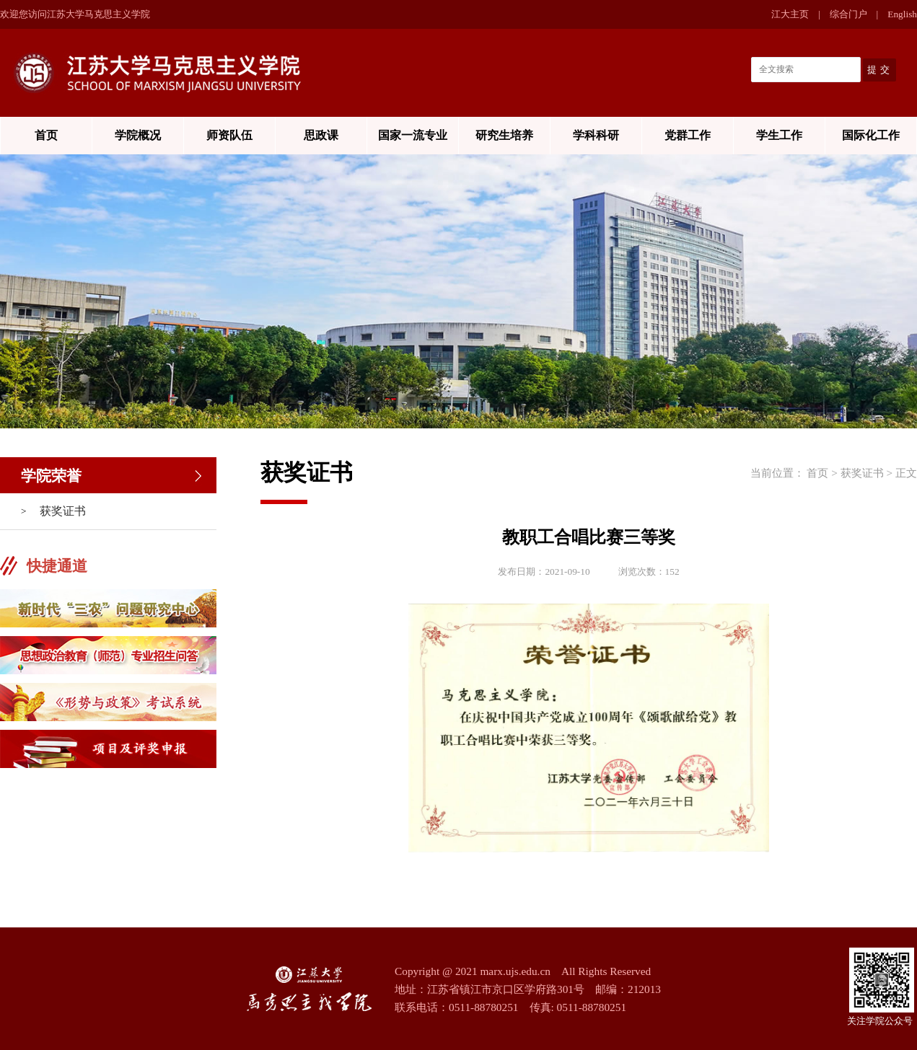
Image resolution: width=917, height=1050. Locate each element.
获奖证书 (63, 511)
